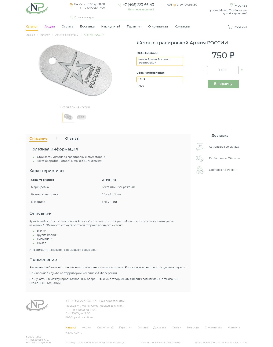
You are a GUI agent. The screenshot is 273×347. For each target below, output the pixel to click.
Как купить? (110, 26)
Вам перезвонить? (141, 9)
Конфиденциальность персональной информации (95, 343)
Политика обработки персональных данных (221, 343)
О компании (158, 26)
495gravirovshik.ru (182, 4)
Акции (50, 26)
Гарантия (134, 26)
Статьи (176, 327)
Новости (193, 327)
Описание (38, 138)
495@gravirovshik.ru (79, 317)
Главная (30, 35)
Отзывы (72, 138)
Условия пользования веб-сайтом (160, 343)
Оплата (67, 26)
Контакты (182, 26)
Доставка (87, 26)
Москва (240, 5)
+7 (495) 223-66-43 (138, 5)
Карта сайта (73, 332)
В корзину (223, 84)
